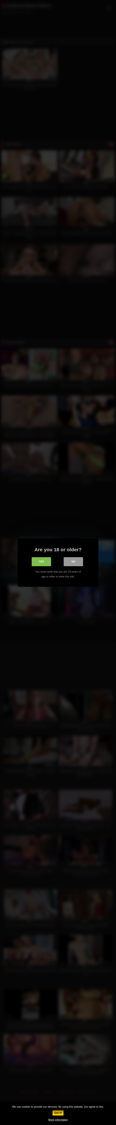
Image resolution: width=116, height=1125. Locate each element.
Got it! (58, 1113)
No (73, 561)
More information (58, 1119)
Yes (41, 561)
